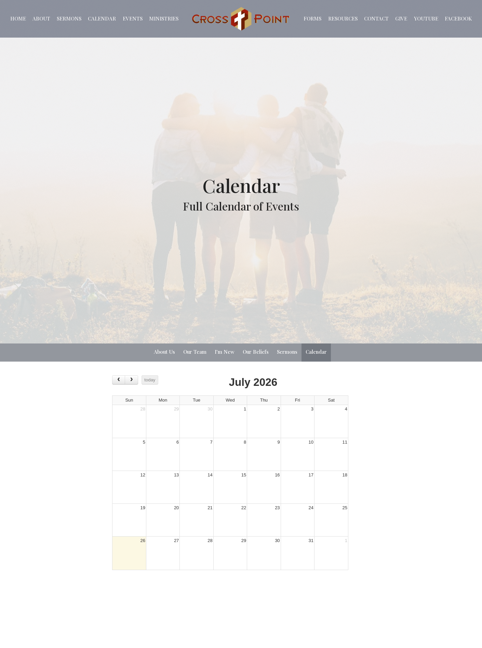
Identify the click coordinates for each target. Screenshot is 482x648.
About (41, 18)
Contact (376, 18)
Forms (312, 18)
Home (18, 18)
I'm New (225, 351)
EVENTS (133, 18)
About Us (164, 351)
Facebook (458, 18)
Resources (343, 18)
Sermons (69, 18)
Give (401, 18)
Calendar (102, 18)
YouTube (426, 18)
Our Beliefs (256, 351)
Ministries (163, 18)
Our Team (194, 351)
